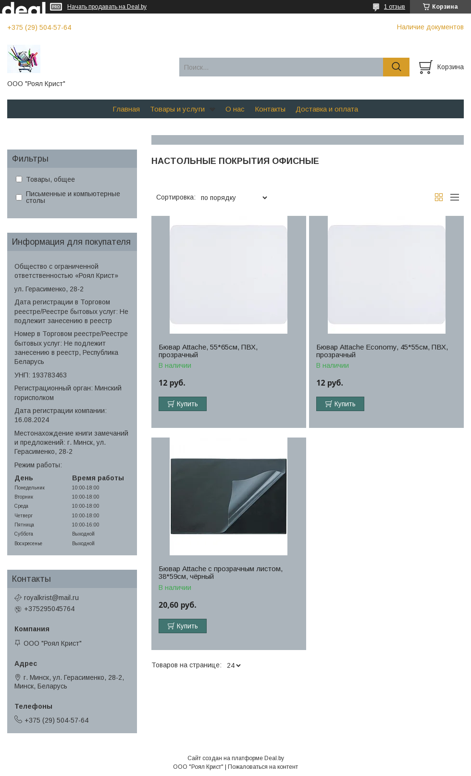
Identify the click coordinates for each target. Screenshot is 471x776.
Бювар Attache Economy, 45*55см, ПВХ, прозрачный (382, 351)
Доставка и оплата (327, 109)
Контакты (270, 109)
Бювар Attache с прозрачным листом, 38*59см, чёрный (221, 572)
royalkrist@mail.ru (51, 597)
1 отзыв (394, 6)
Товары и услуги (177, 109)
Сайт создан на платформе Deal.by (235, 758)
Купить (187, 404)
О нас (235, 109)
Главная (126, 109)
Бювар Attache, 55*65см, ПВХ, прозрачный (208, 351)
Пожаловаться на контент (263, 766)
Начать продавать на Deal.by (107, 6)
